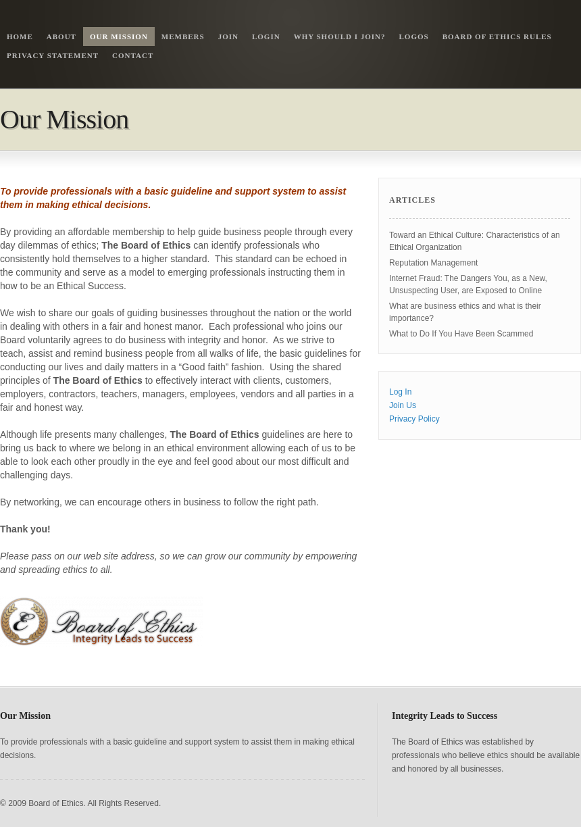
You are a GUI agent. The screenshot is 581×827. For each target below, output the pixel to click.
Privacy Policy (414, 419)
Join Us (402, 405)
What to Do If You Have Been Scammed (461, 334)
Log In (400, 392)
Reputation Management (433, 263)
